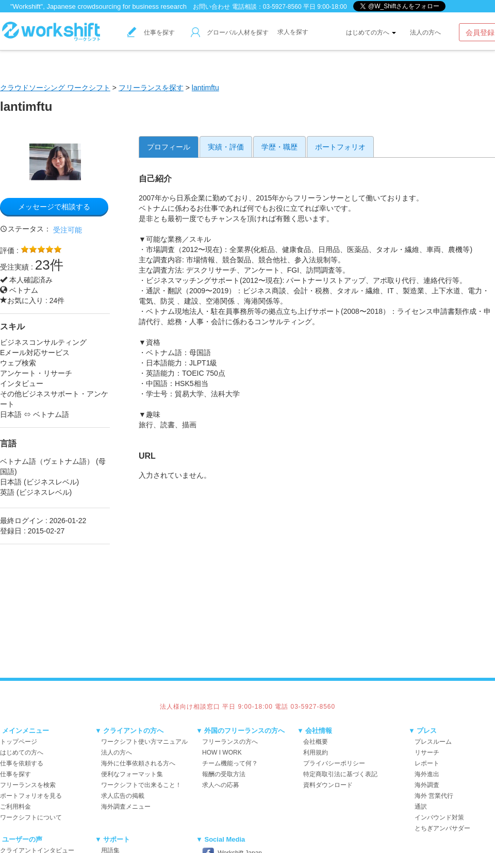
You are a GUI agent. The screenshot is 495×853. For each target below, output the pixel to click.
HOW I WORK (222, 752)
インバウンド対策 (439, 817)
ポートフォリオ (340, 147)
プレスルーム (433, 741)
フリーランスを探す (151, 87)
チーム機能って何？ (230, 763)
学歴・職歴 (279, 147)
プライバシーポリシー (334, 763)
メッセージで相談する (54, 207)
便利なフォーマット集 (132, 774)
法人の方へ (425, 32)
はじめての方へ (371, 32)
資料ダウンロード (328, 785)
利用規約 (315, 752)
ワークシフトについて (31, 817)
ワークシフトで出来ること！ (141, 785)
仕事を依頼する (21, 763)
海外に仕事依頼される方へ (138, 763)
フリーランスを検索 (28, 785)
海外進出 (427, 774)
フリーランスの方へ (230, 741)
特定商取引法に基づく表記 (340, 774)
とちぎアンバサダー (442, 828)
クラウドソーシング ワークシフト (55, 87)
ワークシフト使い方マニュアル (144, 741)
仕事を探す (151, 32)
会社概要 (315, 741)
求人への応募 (220, 785)
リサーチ (427, 752)
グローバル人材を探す (230, 32)
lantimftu (205, 87)
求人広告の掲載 (122, 795)
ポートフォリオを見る (31, 795)
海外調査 (427, 785)
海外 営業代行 (434, 795)
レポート (427, 763)
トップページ (18, 741)
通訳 (421, 806)
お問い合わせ (211, 6)
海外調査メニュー (126, 806)
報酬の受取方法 (223, 774)
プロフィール (168, 147)
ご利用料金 (15, 806)
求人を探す (292, 32)
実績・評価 (226, 147)
